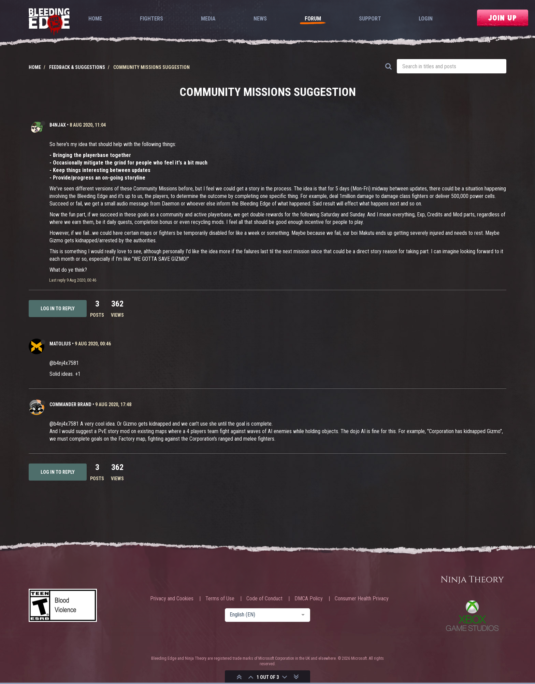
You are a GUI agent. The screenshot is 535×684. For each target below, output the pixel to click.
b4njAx (57, 125)
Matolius (60, 343)
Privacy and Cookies (171, 598)
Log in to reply (58, 308)
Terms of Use (219, 598)
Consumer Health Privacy (362, 598)
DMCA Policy (308, 598)
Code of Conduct (264, 598)
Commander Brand (70, 404)
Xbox (472, 616)
